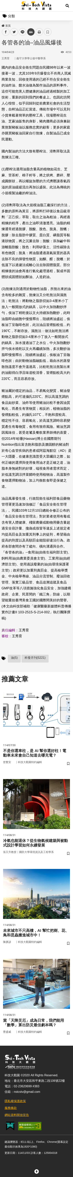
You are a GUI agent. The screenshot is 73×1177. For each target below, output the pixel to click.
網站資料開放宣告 (17, 1115)
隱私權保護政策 (15, 1101)
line (21, 32)
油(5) (14, 657)
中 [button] (30, 32)
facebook (6, 32)
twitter (14, 32)
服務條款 (11, 1108)
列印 (39, 32)
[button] (67, 5)
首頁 (6, 25)
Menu (5, 5)
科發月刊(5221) (35, 657)
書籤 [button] (47, 32)
